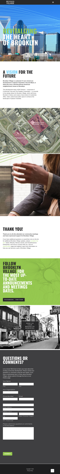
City (4, 416)
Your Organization (9, 389)
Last (20, 386)
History (5, 378)
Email (21, 396)
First (4, 386)
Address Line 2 (7, 411)
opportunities (6, 246)
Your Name (7, 381)
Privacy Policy (30, 470)
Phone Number (8, 396)
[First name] (10, 384)
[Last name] (26, 384)
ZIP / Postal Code (8, 420)
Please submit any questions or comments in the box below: (17, 424)
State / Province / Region (26, 416)
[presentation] (15, 447)
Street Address (7, 407)
